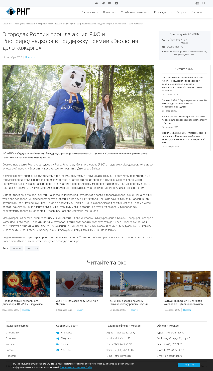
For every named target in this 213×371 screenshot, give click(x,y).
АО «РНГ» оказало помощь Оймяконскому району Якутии (129, 302)
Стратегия (11, 338)
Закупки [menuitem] (181, 12)
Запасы (10, 350)
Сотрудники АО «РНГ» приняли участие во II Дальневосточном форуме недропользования (183, 302)
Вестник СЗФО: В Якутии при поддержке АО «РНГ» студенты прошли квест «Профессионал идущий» (184, 103)
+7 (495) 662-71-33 (177, 39)
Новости (31, 23)
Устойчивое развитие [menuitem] (134, 12)
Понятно (189, 365)
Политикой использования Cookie (76, 367)
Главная (6, 23)
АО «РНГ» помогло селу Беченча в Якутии (77, 302)
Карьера (10, 344)
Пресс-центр (19, 23)
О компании (12, 332)
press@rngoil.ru (175, 46)
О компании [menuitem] (89, 12)
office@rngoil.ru (123, 355)
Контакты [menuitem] (196, 12)
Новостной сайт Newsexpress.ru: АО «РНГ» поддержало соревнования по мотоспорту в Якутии (184, 119)
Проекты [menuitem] (108, 12)
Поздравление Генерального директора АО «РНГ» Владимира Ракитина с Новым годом (22, 302)
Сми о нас (32, 248)
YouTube (66, 350)
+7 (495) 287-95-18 (123, 350)
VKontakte (66, 332)
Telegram (66, 338)
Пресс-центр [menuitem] (161, 12)
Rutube (64, 344)
